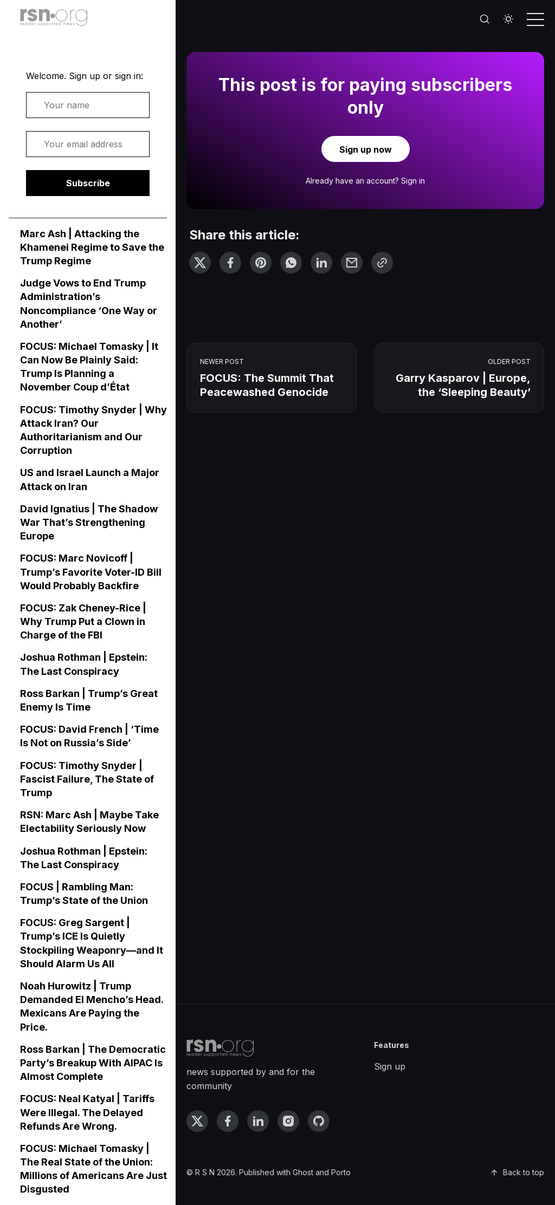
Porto (341, 1172)
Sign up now (365, 149)
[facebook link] (227, 1121)
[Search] (484, 19)
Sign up (389, 1066)
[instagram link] (288, 1121)
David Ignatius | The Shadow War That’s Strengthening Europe (89, 522)
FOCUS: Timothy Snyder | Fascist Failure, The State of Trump (87, 779)
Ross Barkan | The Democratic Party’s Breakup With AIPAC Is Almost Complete (93, 1063)
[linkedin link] (258, 1121)
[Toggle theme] (508, 19)
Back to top (517, 1172)
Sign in (413, 180)
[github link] (319, 1121)
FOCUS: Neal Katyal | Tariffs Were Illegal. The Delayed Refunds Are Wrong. (87, 1112)
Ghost (303, 1172)
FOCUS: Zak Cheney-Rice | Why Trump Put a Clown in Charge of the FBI (83, 621)
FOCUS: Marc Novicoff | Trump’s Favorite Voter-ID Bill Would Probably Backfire (91, 571)
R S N (205, 1172)
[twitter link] (197, 1121)
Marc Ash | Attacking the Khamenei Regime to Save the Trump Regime (92, 247)
